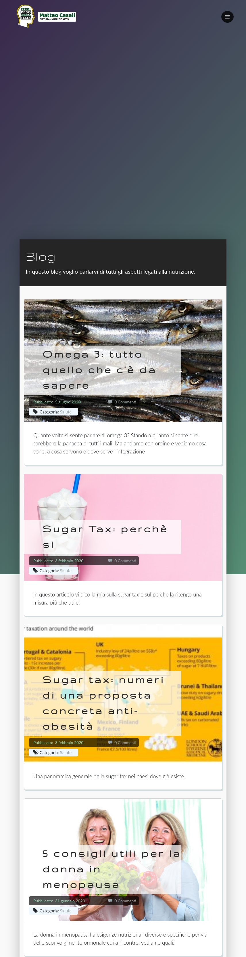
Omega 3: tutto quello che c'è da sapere (99, 369)
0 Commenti (122, 401)
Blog (40, 256)
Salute (66, 411)
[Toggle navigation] (227, 17)
